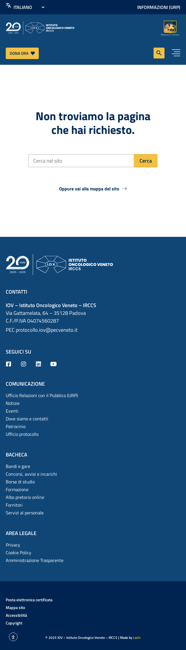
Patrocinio (16, 426)
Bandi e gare (18, 466)
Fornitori (14, 504)
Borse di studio (20, 481)
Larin (137, 637)
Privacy (13, 544)
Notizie (13, 403)
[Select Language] (28, 7)
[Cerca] (146, 160)
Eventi (12, 410)
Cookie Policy (18, 552)
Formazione (17, 489)
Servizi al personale (25, 512)
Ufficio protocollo (22, 434)
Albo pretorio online (25, 497)
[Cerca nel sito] (81, 160)
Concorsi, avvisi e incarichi (31, 474)
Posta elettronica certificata (29, 600)
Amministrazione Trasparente (34, 560)
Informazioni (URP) (158, 7)
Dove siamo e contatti (27, 418)
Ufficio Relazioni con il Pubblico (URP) (42, 395)
